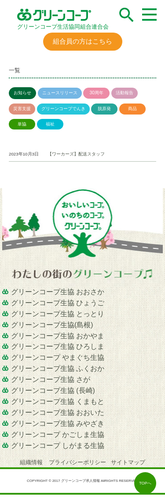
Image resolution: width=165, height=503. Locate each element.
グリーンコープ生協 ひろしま (57, 346)
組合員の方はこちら (82, 41)
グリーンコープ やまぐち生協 (57, 357)
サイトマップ (128, 462)
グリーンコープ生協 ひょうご (57, 303)
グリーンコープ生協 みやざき (57, 423)
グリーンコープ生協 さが (50, 379)
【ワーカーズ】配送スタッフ (76, 154)
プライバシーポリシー (77, 462)
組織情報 (32, 462)
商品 (132, 108)
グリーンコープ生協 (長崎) (53, 390)
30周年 (96, 92)
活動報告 (124, 92)
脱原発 (104, 108)
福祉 (50, 124)
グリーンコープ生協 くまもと (57, 401)
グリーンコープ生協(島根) (52, 325)
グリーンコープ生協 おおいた (57, 412)
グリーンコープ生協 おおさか (57, 292)
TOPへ (145, 483)
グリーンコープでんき (63, 108)
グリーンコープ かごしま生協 (57, 434)
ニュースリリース (59, 92)
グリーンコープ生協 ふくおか (57, 368)
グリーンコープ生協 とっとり (57, 314)
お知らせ (22, 92)
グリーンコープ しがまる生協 (57, 445)
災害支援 (22, 108)
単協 (22, 124)
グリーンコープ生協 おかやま (57, 336)
